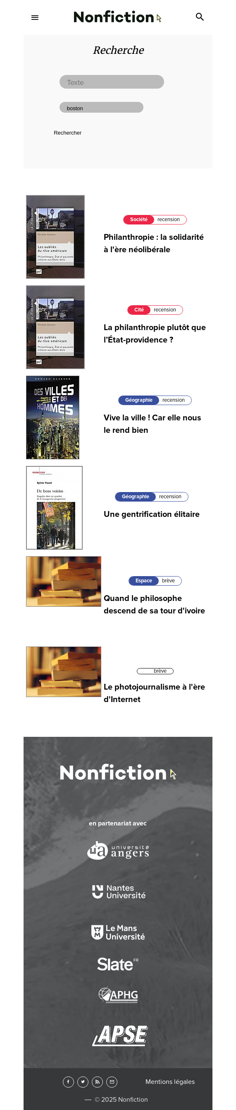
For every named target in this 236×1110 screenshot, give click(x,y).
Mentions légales (170, 1082)
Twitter (82, 1082)
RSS (97, 1082)
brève (168, 580)
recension (173, 400)
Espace (144, 580)
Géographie (139, 400)
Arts (117, 263)
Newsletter (111, 1082)
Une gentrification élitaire (152, 514)
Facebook (68, 1082)
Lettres (118, 85)
